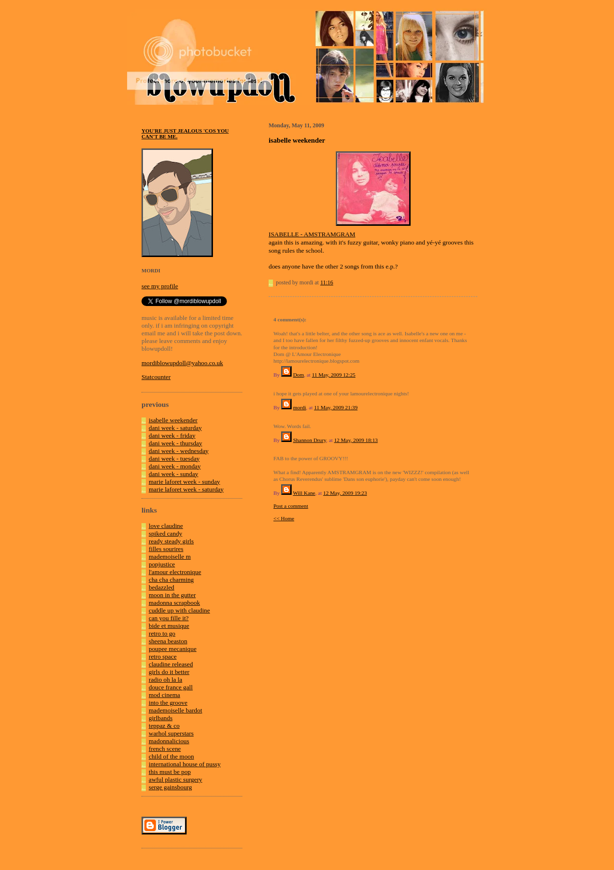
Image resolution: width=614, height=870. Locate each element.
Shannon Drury (309, 440)
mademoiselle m (170, 556)
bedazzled (161, 587)
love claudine (166, 525)
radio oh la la (165, 679)
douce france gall (171, 687)
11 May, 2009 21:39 (336, 407)
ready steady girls (171, 541)
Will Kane (304, 493)
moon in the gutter (172, 595)
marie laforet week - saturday (186, 489)
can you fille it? (169, 618)
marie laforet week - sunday (184, 481)
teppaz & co (164, 725)
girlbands (161, 718)
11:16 (326, 282)
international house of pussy (185, 764)
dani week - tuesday (174, 458)
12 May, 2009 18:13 (356, 440)
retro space (163, 656)
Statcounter (156, 376)
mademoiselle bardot (175, 710)
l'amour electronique (175, 572)
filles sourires (166, 548)
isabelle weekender (173, 420)
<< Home (283, 518)
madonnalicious (169, 741)
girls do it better (169, 671)
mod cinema (164, 694)
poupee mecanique (173, 648)
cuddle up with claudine (179, 610)
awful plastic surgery (175, 779)
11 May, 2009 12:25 (333, 375)
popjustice (162, 564)
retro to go (162, 633)
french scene (165, 748)
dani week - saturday (175, 427)
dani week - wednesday (179, 450)
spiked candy (165, 533)
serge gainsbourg (170, 787)
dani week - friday (172, 435)
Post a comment (290, 506)
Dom (298, 375)
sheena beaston (168, 641)
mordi (299, 407)
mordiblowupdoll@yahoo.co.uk (182, 363)
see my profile (160, 286)
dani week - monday (175, 466)
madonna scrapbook (174, 602)
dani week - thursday (175, 443)
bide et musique (169, 625)
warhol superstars (171, 733)
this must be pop (170, 771)
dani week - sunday (173, 474)
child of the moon (171, 756)
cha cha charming (171, 579)
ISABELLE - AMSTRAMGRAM (312, 234)
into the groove (168, 702)
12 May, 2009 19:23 (345, 493)
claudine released (171, 664)
